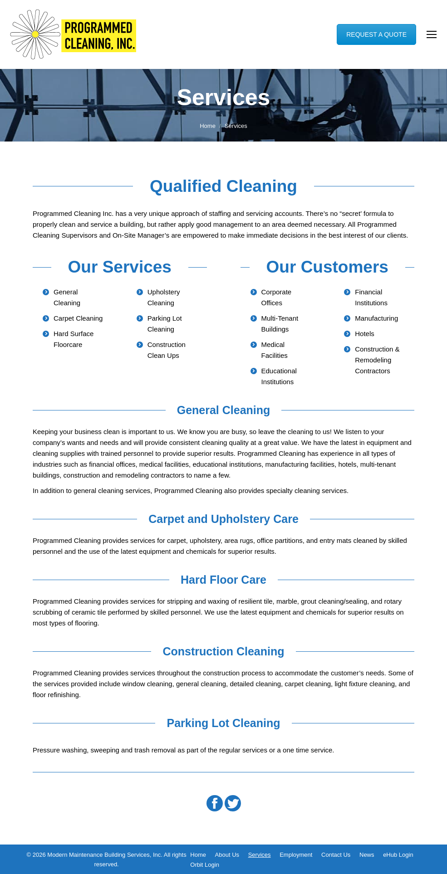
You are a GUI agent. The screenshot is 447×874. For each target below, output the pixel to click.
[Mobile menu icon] (431, 34)
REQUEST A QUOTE (376, 34)
